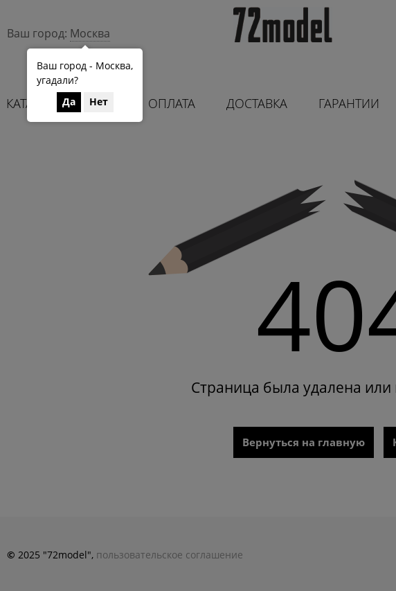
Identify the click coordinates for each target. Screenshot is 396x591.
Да (68, 101)
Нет (98, 101)
